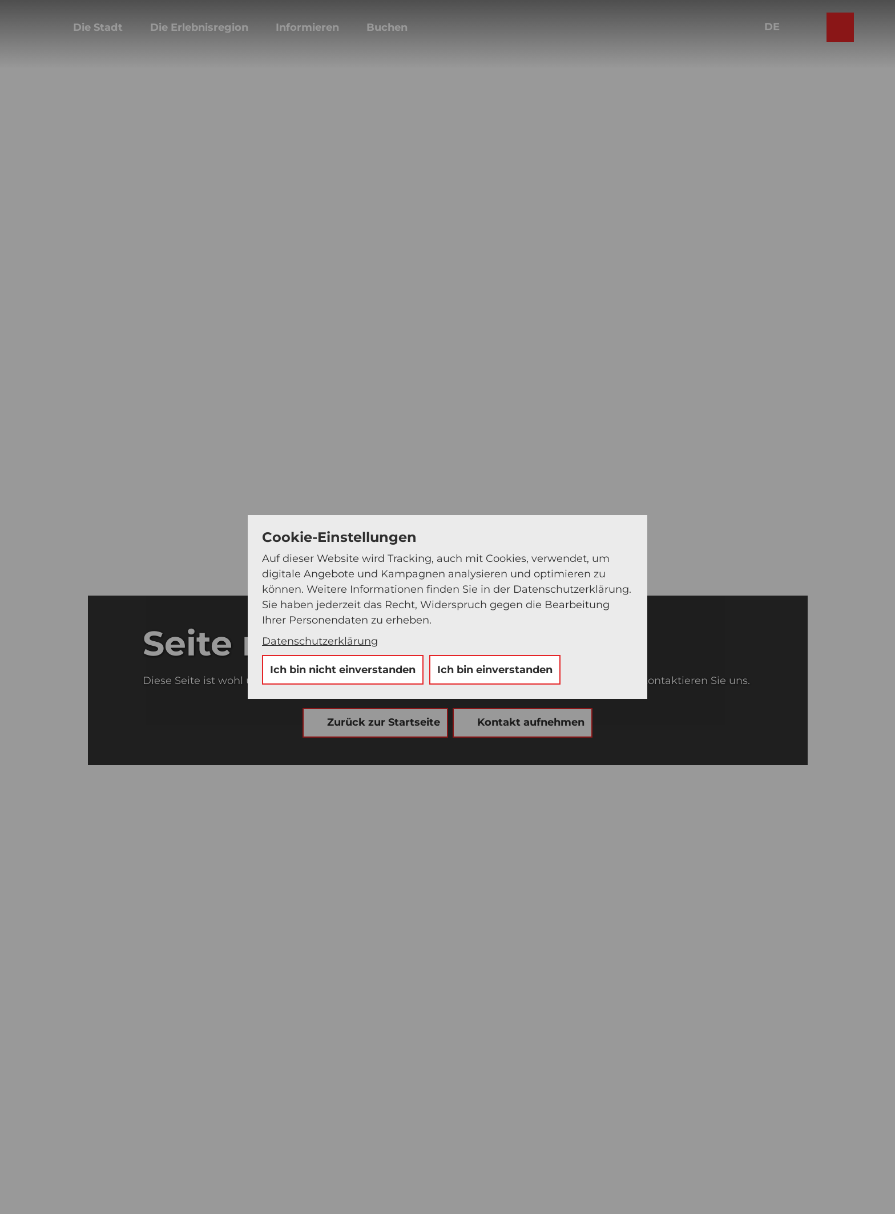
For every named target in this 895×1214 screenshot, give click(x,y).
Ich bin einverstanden (495, 669)
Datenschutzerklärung (320, 641)
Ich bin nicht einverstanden (343, 669)
